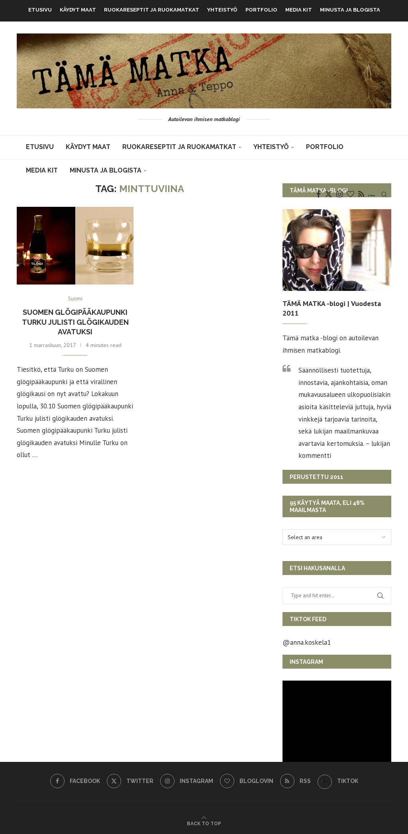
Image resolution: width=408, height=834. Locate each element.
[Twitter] (328, 194)
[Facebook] (318, 194)
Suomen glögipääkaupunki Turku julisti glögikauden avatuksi (75, 322)
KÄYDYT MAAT (78, 10)
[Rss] (361, 194)
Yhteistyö (222, 10)
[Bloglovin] (350, 194)
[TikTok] (371, 194)
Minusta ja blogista (350, 10)
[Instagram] (339, 194)
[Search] (384, 194)
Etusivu (40, 10)
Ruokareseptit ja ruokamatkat (151, 10)
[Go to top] (204, 822)
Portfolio (261, 10)
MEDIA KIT (298, 10)
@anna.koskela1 (306, 642)
